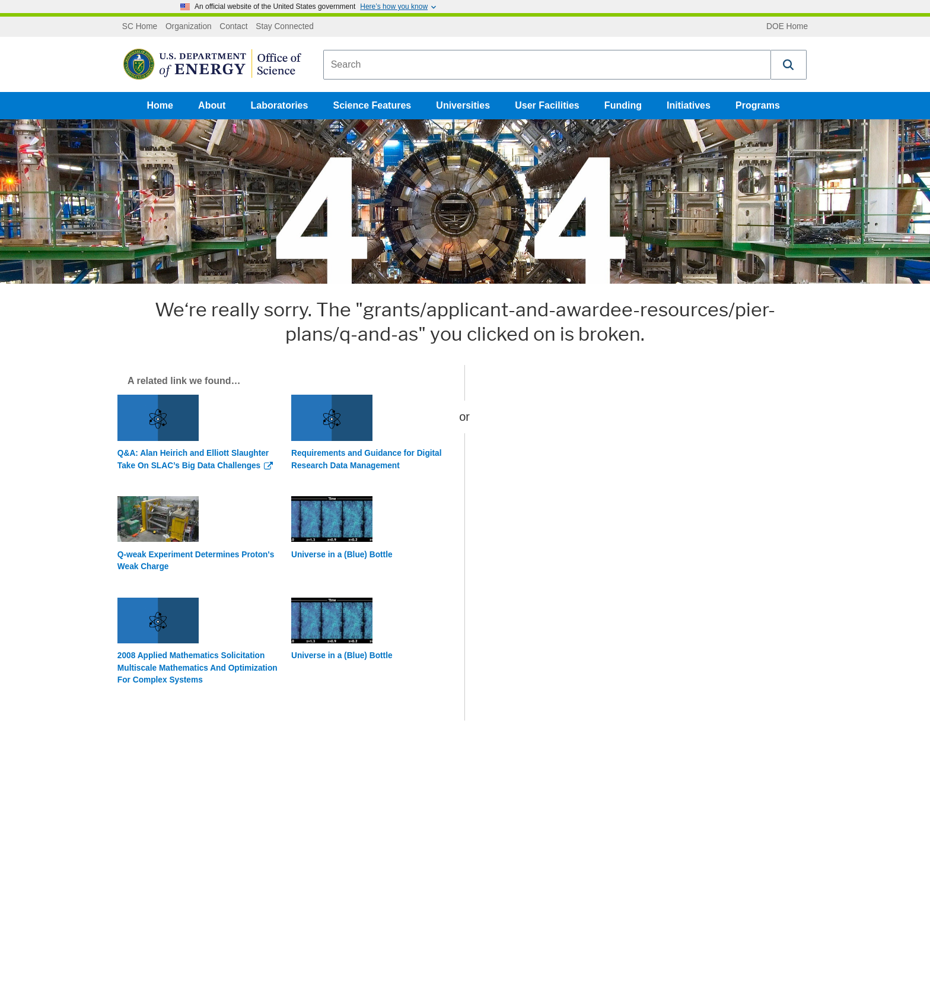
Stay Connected (285, 27)
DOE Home (787, 27)
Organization (188, 27)
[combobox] (547, 64)
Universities (463, 105)
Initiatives (689, 105)
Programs (757, 105)
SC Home (139, 27)
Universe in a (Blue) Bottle (342, 554)
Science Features (372, 105)
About (211, 105)
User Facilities (547, 105)
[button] (789, 65)
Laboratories (279, 105)
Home (160, 105)
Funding (623, 105)
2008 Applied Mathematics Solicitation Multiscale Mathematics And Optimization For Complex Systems (197, 667)
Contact (233, 27)
